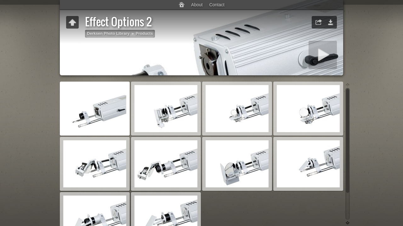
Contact (216, 4)
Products (144, 33)
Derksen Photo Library (108, 33)
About (197, 4)
